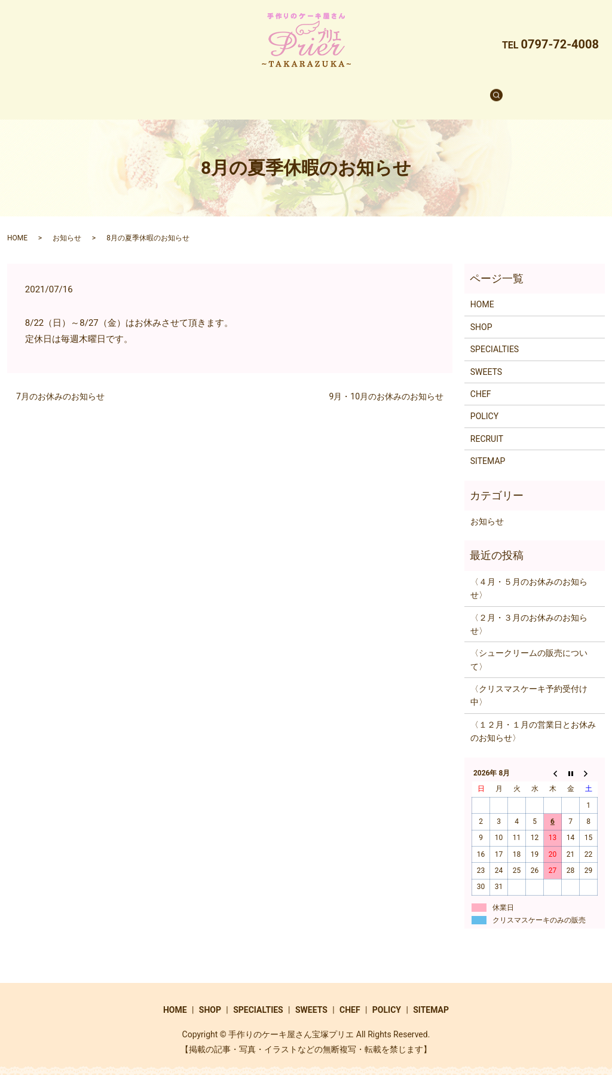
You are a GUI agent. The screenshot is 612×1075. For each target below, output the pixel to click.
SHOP (199, 89)
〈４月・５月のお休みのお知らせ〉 (528, 577)
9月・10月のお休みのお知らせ (386, 385)
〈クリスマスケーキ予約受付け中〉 (528, 684)
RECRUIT (417, 89)
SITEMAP (488, 449)
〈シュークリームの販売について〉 (528, 648)
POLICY (484, 405)
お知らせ (67, 226)
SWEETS (320, 89)
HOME (155, 89)
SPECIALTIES (257, 89)
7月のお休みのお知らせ (60, 385)
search (470, 89)
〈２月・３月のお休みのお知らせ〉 (528, 612)
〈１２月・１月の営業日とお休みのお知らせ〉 (533, 719)
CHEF (368, 89)
